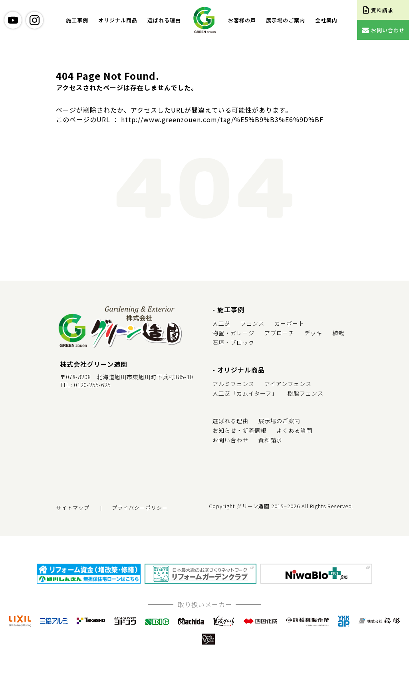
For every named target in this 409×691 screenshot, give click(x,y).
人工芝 (221, 323)
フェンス (252, 323)
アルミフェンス (233, 384)
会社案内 (326, 20)
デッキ (313, 333)
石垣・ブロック (233, 342)
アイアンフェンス (288, 384)
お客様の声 (242, 20)
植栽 (338, 333)
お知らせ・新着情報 (239, 430)
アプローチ (279, 333)
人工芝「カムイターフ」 (245, 393)
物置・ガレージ (233, 333)
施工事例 (77, 20)
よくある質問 (294, 430)
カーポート (289, 323)
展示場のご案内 (285, 20)
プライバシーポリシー (140, 507)
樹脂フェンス (306, 393)
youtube (13, 20)
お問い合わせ (230, 440)
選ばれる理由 (164, 20)
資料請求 (270, 440)
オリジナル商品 (117, 20)
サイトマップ (72, 507)
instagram (34, 20)
